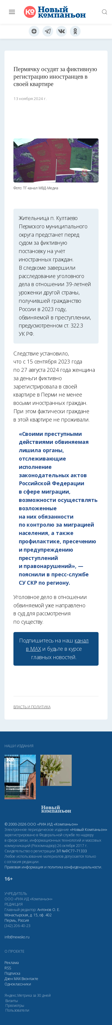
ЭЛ (71, 851)
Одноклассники (17, 984)
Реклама (11, 962)
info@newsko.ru (17, 937)
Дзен (8, 978)
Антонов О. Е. (48, 909)
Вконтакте (30, 978)
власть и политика (31, 707)
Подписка (12, 973)
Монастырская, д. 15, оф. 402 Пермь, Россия (28, 917)
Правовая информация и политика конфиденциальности (52, 867)
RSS (7, 968)
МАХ (17, 978)
